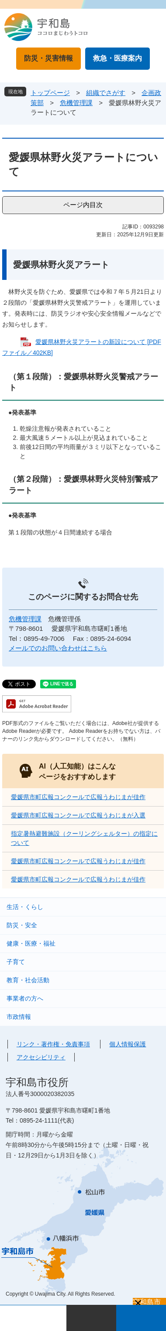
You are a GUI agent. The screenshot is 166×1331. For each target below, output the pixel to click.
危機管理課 (76, 102)
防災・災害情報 (48, 58)
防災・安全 (22, 925)
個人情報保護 (127, 1044)
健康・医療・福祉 (31, 943)
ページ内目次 (83, 204)
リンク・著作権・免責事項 (53, 1044)
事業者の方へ (25, 998)
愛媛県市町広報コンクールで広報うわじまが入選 (78, 815)
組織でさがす (105, 92)
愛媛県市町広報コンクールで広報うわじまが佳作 (78, 796)
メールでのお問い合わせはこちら (58, 648)
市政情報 (19, 1016)
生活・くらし (25, 906)
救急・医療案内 (117, 58)
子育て (16, 961)
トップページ (50, 92)
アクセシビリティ (41, 1057)
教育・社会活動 (28, 980)
